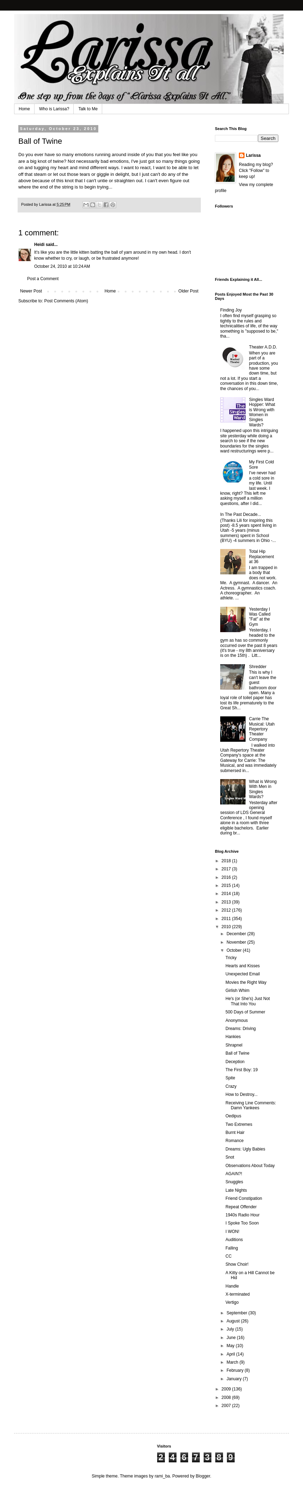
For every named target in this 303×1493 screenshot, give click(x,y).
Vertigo (232, 1302)
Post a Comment (42, 278)
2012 (227, 910)
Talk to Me (88, 108)
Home (24, 108)
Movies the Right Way (245, 982)
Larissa (253, 155)
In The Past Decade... (240, 514)
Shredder (257, 666)
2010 (227, 926)
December (237, 933)
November (237, 942)
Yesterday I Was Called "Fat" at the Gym (260, 617)
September (237, 1312)
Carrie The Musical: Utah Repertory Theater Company (262, 729)
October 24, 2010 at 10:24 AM (62, 266)
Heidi (39, 244)
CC (228, 1256)
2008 (227, 1397)
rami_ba (162, 1476)
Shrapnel (233, 1045)
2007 (227, 1405)
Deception (235, 1061)
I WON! (232, 1231)
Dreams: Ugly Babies (245, 1149)
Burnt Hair (235, 1132)
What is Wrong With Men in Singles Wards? (263, 789)
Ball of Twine (237, 1053)
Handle (232, 1286)
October (235, 950)
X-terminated (237, 1294)
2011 (227, 918)
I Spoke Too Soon (242, 1223)
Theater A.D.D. (263, 347)
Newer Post (31, 291)
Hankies (233, 1036)
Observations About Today (250, 1165)
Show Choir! (236, 1264)
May (231, 1345)
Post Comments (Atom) (66, 300)
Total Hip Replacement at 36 (261, 556)
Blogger (203, 1476)
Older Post (188, 291)
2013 (227, 902)
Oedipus (233, 1115)
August (234, 1321)
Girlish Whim (237, 990)
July (231, 1329)
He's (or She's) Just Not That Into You (247, 1001)
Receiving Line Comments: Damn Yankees (250, 1105)
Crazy (230, 1086)
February (236, 1370)
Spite (230, 1077)
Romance (234, 1140)
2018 (227, 860)
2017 (227, 868)
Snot (229, 1157)
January (235, 1378)
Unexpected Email (242, 973)
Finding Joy (231, 310)
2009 (227, 1389)
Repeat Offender (241, 1206)
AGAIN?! (233, 1173)
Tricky (231, 957)
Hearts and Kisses (242, 965)
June (232, 1337)
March (233, 1362)
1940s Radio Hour (242, 1215)
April (231, 1354)
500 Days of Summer (245, 1012)
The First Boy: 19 (241, 1069)
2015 (227, 885)
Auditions (234, 1239)
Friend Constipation (243, 1198)
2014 (227, 893)
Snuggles (234, 1181)
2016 (227, 877)
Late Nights (236, 1190)
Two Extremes (238, 1124)
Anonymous (236, 1020)
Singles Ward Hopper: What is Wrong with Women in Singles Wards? (262, 412)
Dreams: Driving (240, 1028)
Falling (231, 1248)
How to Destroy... (241, 1094)
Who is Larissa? (54, 108)
